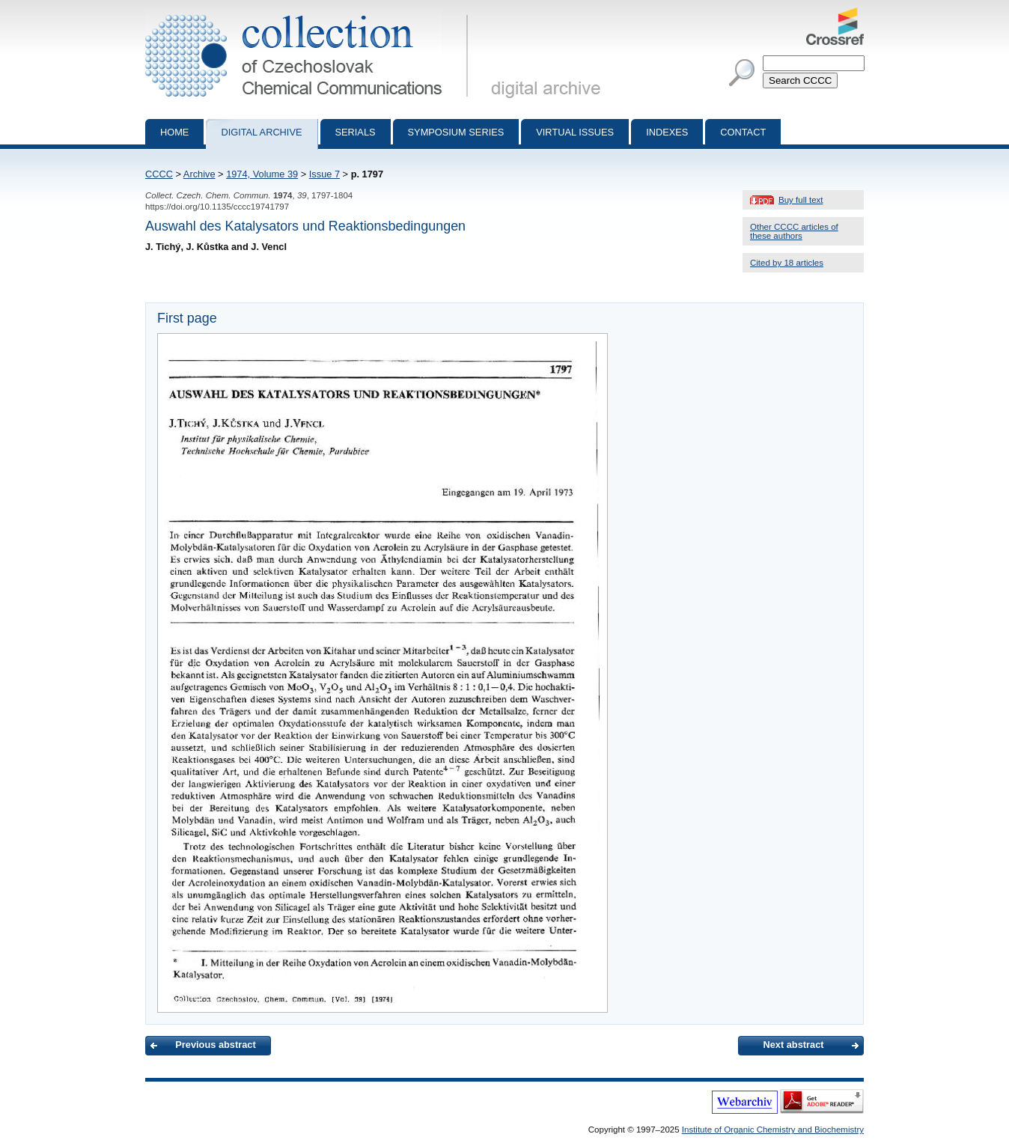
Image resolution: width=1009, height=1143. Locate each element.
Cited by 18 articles (786, 262)
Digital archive (261, 132)
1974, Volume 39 (262, 174)
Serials (355, 132)
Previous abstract (215, 1044)
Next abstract (793, 1044)
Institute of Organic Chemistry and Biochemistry (773, 1129)
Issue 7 (324, 174)
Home (174, 132)
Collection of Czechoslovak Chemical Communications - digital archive (309, 13)
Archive (199, 174)
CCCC (159, 174)
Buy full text (800, 199)
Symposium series (456, 132)
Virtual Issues (575, 132)
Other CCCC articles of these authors (794, 231)
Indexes (667, 132)
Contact (743, 132)
